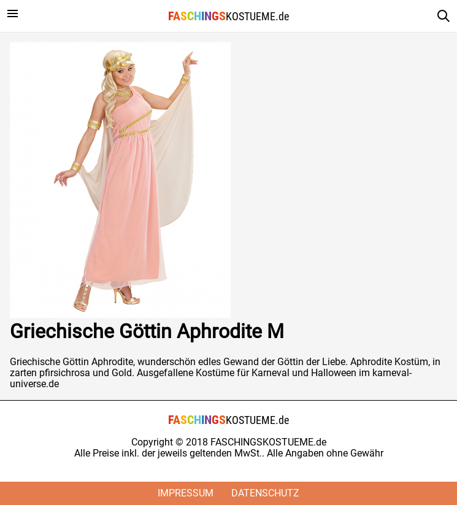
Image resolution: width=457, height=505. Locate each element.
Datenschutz (265, 493)
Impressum (185, 493)
